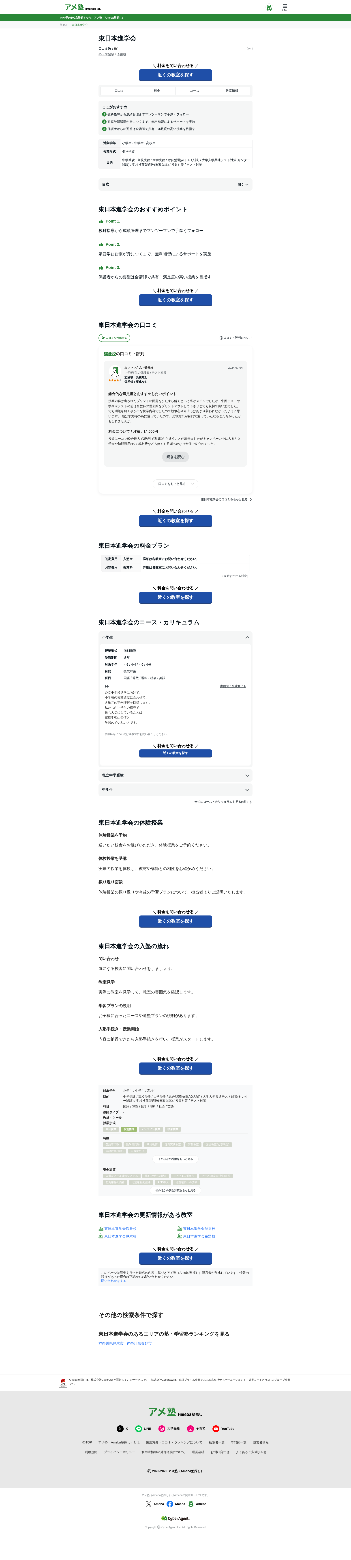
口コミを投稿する (114, 338)
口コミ (119, 91)
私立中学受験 (176, 775)
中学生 (176, 789)
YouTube (223, 1428)
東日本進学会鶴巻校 (120, 1229)
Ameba (154, 1504)
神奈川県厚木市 (111, 1343)
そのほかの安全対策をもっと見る (175, 1190)
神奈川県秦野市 (139, 1343)
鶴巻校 (110, 354)
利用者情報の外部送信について (163, 1452)
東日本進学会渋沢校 (199, 1229)
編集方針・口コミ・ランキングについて (174, 1442)
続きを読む (175, 457)
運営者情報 (261, 1442)
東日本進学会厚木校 (120, 1236)
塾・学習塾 (106, 54)
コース (194, 91)
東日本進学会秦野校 (199, 1236)
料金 (157, 91)
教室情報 (232, 91)
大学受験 (169, 1428)
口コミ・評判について (236, 338)
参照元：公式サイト (233, 686)
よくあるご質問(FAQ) (251, 1452)
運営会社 (198, 1452)
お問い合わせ (220, 1452)
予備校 (121, 54)
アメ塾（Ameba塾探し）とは (118, 1442)
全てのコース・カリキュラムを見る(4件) (224, 802)
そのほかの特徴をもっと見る (175, 1159)
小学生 (176, 637)
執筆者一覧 (217, 1442)
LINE (143, 1428)
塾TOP (64, 24)
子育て (196, 1428)
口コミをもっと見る (172, 484)
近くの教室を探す (175, 74)
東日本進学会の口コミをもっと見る (227, 500)
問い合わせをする (113, 1281)
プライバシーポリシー (119, 1452)
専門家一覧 (238, 1442)
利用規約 (91, 1452)
